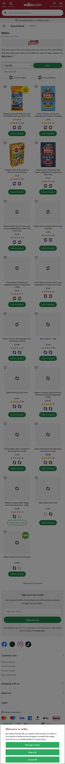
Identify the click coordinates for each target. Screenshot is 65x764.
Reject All (32, 756)
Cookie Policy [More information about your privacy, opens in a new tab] (40, 742)
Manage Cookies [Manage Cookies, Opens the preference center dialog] (32, 748)
